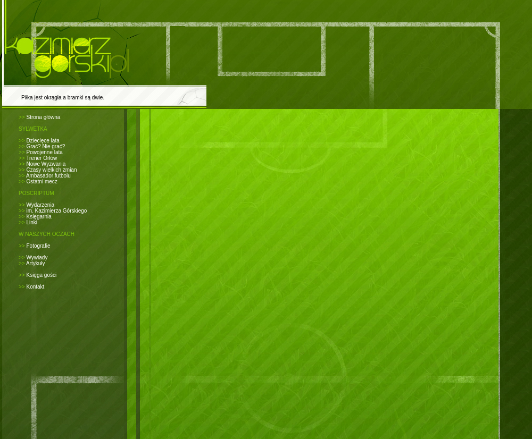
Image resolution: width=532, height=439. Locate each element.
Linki (31, 222)
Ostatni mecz (41, 181)
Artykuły (35, 263)
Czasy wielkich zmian (51, 170)
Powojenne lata (44, 152)
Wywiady (36, 257)
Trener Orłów (41, 158)
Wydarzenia (40, 205)
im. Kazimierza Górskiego (56, 211)
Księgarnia (38, 217)
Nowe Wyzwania (45, 164)
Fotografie (38, 246)
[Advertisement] (275, 122)
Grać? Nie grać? (45, 146)
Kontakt (35, 287)
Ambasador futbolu (48, 176)
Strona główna (43, 117)
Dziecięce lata (42, 140)
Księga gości (41, 275)
